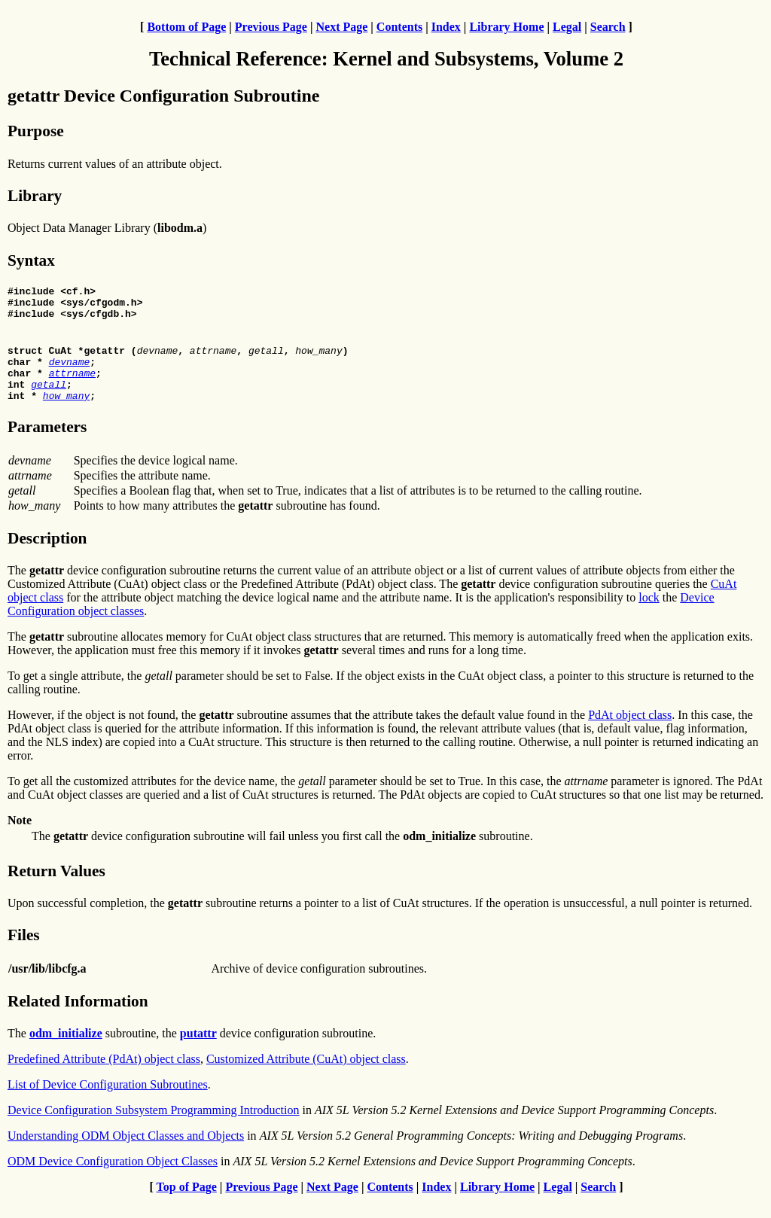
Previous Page (271, 26)
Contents (399, 26)
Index (446, 26)
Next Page (341, 26)
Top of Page (187, 1204)
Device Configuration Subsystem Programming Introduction (154, 1128)
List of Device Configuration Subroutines (108, 1102)
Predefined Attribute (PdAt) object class (104, 1076)
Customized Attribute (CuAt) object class (306, 1076)
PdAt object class (630, 732)
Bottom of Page (186, 26)
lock (649, 615)
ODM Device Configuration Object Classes (113, 1179)
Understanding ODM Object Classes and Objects (126, 1153)
